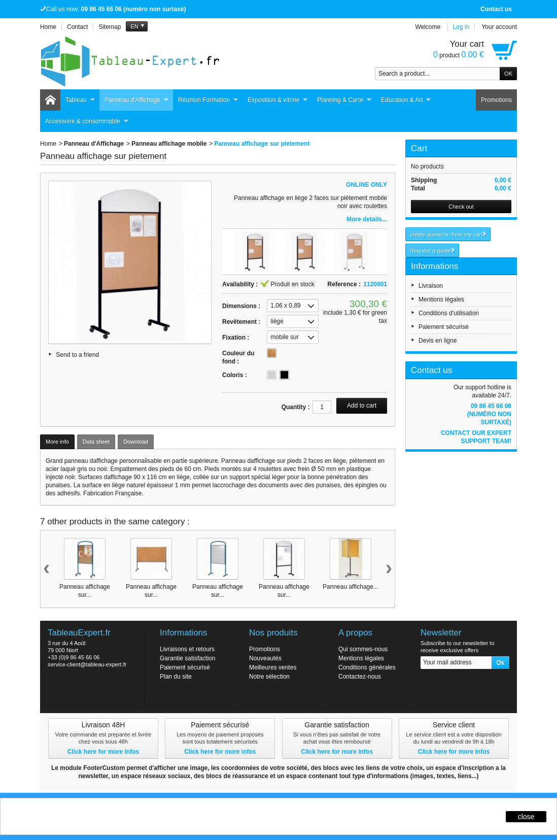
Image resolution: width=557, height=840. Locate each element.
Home (48, 143)
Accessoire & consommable (87, 121)
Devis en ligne (438, 340)
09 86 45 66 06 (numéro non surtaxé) (489, 414)
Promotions (496, 100)
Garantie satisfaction (187, 658)
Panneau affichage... (350, 586)
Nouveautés (265, 658)
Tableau (80, 100)
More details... (366, 219)
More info (57, 442)
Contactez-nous (359, 676)
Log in (461, 26)
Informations (435, 266)
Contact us (496, 9)
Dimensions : (241, 306)
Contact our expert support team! (476, 437)
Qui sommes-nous (363, 649)
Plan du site (176, 676)
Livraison (431, 285)
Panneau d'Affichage (137, 100)
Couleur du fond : (238, 357)
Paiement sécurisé (444, 326)
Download (135, 442)
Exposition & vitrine (278, 100)
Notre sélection (269, 676)
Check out (461, 207)
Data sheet (96, 442)
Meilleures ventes (272, 667)
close (526, 817)
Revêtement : (241, 321)
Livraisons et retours (187, 649)
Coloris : (234, 375)
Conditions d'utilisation (449, 313)
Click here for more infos (103, 751)
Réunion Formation (208, 100)
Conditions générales (367, 667)
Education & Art (406, 100)
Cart (419, 148)
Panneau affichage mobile (168, 143)
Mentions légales (441, 299)
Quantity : (296, 407)
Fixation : (235, 337)
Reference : (344, 284)
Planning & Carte (344, 100)
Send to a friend (77, 354)
